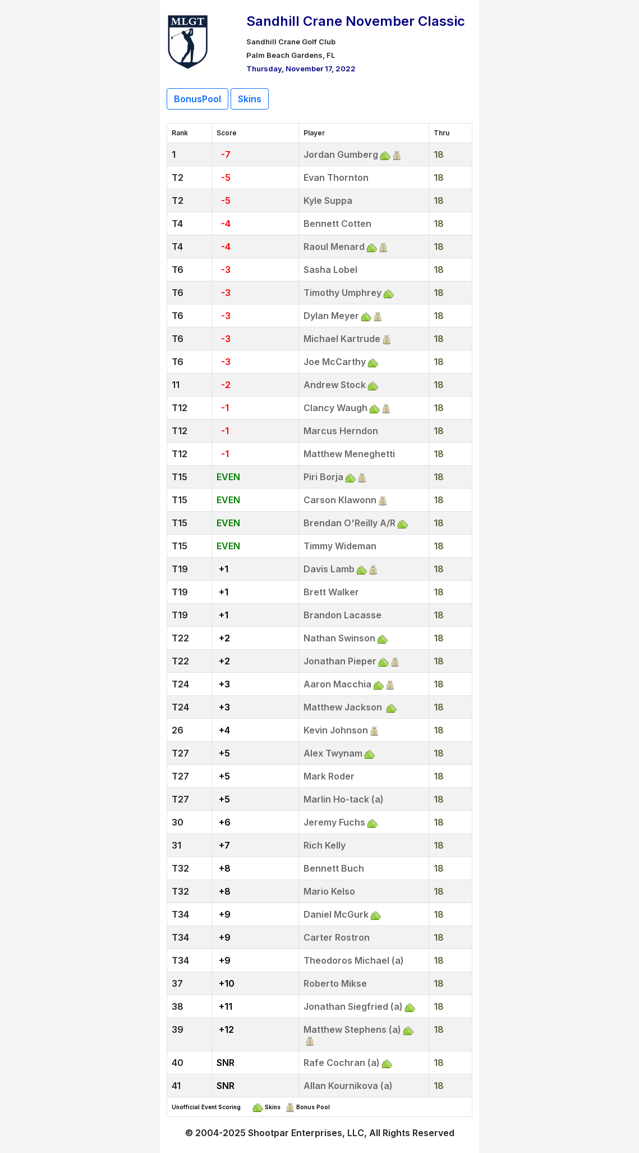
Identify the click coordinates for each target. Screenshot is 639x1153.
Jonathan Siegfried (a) (353, 1006)
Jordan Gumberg (341, 154)
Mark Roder (329, 776)
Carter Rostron (337, 937)
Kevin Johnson (336, 730)
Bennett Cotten (337, 223)
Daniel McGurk (336, 914)
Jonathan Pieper (340, 661)
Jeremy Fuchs (334, 822)
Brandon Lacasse (342, 615)
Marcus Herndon (341, 430)
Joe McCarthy (335, 361)
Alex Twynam (333, 753)
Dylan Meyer (331, 315)
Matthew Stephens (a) (352, 1029)
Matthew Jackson (344, 707)
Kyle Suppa (328, 200)
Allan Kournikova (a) (348, 1085)
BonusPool (197, 98)
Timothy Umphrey (342, 292)
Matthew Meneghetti (349, 453)
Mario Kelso (329, 891)
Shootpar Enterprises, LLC (306, 1132)
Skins (249, 98)
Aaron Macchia (337, 684)
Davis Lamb (329, 569)
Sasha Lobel (330, 269)
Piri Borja (323, 476)
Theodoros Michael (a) (354, 960)
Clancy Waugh (335, 407)
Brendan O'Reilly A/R (350, 522)
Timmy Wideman (340, 546)
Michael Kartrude (342, 338)
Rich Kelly (325, 845)
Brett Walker (331, 592)
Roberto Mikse (335, 983)
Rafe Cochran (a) (342, 1062)
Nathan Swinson (339, 638)
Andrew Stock (335, 384)
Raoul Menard (334, 246)
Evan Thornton (336, 177)
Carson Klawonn (340, 499)
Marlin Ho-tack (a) (344, 799)
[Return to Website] (188, 40)
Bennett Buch (334, 868)
